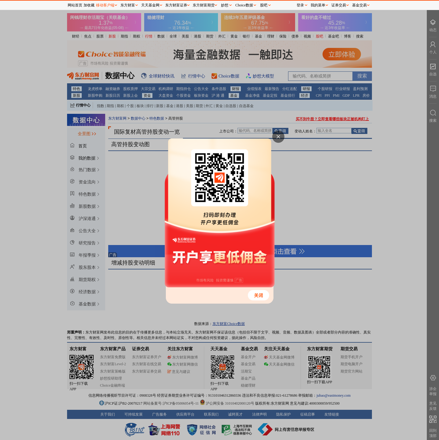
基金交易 (359, 5)
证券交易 (338, 5)
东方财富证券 (176, 5)
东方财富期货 (204, 5)
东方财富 (127, 5)
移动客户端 (105, 5)
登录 (300, 5)
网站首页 (75, 5)
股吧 (263, 5)
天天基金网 (150, 5)
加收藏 (89, 5)
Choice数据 (244, 5)
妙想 (224, 5)
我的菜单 (318, 5)
